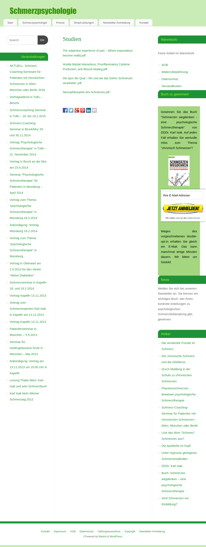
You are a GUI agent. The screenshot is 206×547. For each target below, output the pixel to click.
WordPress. (116, 536)
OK (41, 40)
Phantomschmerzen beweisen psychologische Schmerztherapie (179, 394)
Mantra (102, 536)
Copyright (130, 531)
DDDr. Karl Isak (172, 466)
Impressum (60, 531)
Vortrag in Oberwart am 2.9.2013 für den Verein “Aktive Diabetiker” (25, 269)
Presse (60, 22)
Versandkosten (171, 86)
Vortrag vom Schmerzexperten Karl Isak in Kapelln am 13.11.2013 (28, 308)
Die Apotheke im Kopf (176, 445)
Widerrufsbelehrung (175, 72)
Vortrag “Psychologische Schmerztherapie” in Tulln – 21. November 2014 (28, 148)
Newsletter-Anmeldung (116, 22)
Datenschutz (170, 79)
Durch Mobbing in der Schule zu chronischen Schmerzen (177, 375)
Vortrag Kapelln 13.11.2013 (28, 295)
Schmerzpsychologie (34, 22)
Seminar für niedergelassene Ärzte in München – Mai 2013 (26, 348)
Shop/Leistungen (84, 22)
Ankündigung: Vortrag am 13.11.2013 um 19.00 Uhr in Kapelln (28, 367)
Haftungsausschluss (109, 531)
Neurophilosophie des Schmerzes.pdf (86, 92)
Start (10, 22)
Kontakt (143, 22)
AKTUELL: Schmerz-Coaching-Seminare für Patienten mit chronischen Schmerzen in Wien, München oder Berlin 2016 (27, 78)
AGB (165, 65)
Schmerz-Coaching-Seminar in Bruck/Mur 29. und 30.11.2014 (27, 129)
